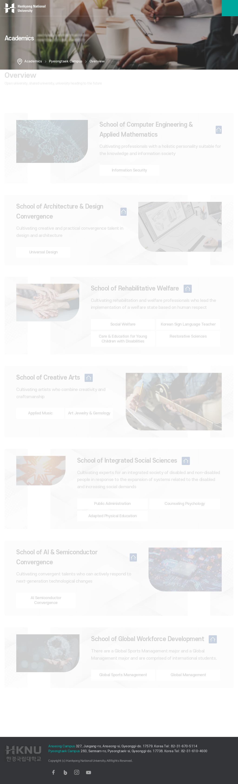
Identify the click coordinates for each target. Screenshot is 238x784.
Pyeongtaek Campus (66, 61)
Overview (97, 61)
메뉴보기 (230, 8)
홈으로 (19, 61)
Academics (33, 61)
